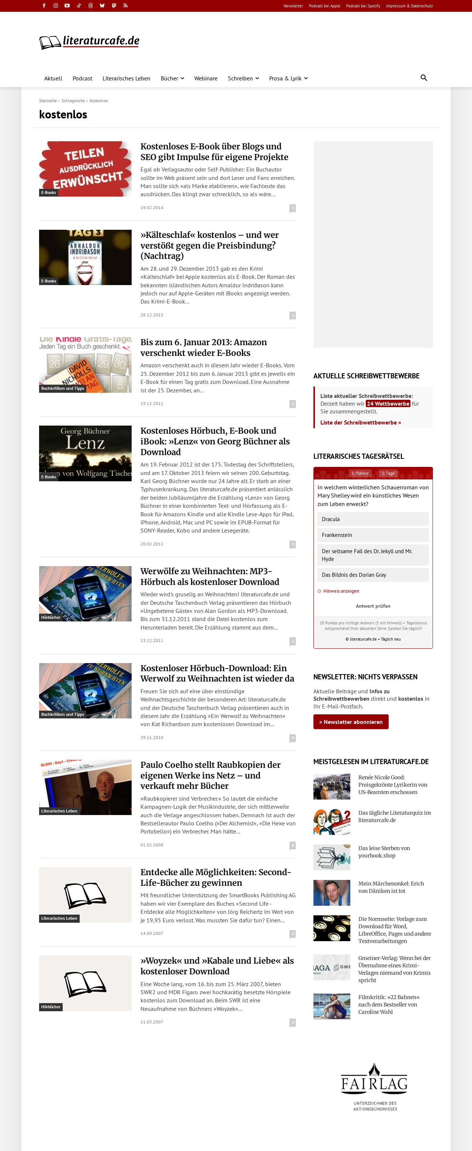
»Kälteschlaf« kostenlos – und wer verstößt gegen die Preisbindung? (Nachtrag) (209, 245)
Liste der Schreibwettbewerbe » (360, 422)
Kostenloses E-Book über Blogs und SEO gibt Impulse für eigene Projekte (214, 151)
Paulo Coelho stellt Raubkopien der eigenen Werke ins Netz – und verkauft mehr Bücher (210, 775)
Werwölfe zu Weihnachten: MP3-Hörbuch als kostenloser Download (210, 576)
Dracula (331, 519)
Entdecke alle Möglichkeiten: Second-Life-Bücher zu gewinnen (216, 877)
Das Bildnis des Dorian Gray (354, 574)
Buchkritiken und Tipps (62, 388)
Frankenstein (337, 534)
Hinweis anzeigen (338, 591)
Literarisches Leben (59, 811)
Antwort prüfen (373, 605)
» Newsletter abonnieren (351, 721)
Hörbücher (50, 617)
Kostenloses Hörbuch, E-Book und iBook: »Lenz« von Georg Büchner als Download (215, 441)
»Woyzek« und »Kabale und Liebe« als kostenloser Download (217, 966)
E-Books (48, 192)
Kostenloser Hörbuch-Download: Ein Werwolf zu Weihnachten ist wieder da (217, 673)
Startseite (48, 100)
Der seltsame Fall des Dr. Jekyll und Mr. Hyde (367, 555)
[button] (424, 78)
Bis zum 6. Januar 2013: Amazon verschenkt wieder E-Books (203, 347)
